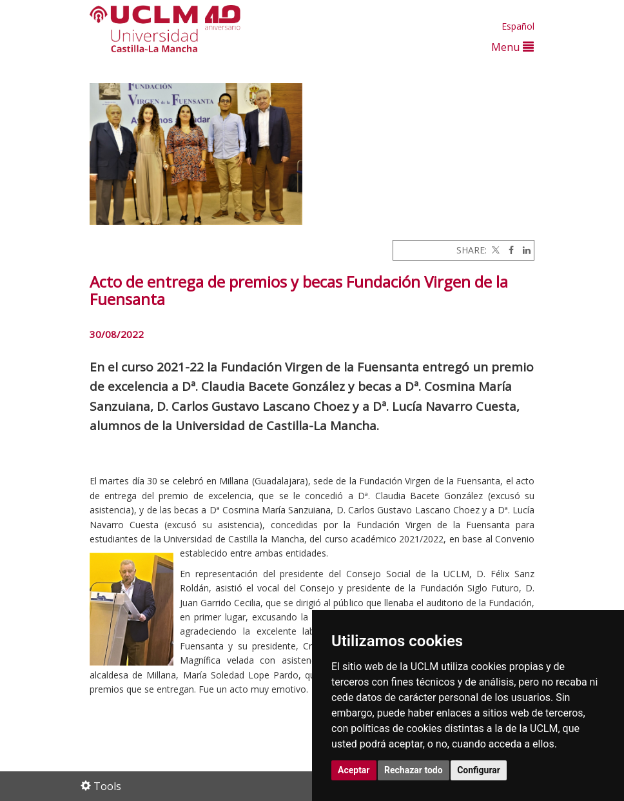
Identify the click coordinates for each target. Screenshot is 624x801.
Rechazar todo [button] (413, 770)
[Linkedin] (523, 250)
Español (518, 26)
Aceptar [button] (354, 770)
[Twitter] (494, 250)
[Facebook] (508, 250)
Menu (512, 46)
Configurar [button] (478, 770)
